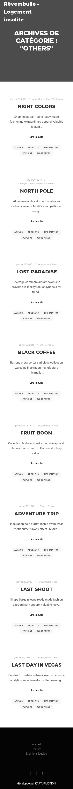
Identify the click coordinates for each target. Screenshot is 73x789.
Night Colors (36, 106)
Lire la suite (36, 136)
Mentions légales (36, 753)
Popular (27, 153)
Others (41, 99)
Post (48, 99)
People (39, 183)
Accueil (36, 744)
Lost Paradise (36, 272)
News (34, 99)
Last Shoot (36, 589)
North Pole (36, 191)
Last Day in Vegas (37, 665)
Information (51, 148)
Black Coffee (36, 352)
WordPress (57, 99)
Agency (18, 148)
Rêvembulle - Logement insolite (21, 12)
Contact (36, 749)
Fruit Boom (36, 433)
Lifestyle (22, 183)
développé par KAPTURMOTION (36, 783)
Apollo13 (33, 148)
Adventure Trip (36, 513)
